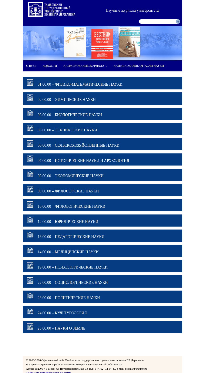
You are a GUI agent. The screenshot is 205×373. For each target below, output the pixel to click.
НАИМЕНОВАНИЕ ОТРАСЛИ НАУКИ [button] (140, 65)
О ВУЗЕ (31, 65)
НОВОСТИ (50, 65)
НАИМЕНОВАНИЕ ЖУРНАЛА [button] (85, 65)
